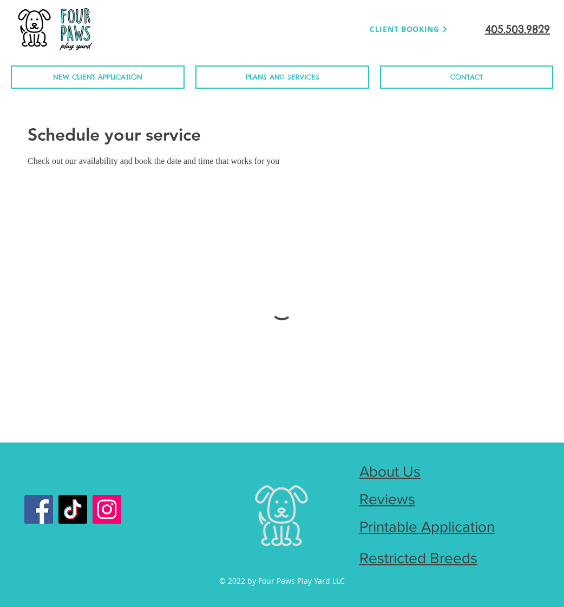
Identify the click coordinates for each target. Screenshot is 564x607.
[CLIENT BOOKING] (409, 29)
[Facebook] (38, 509)
